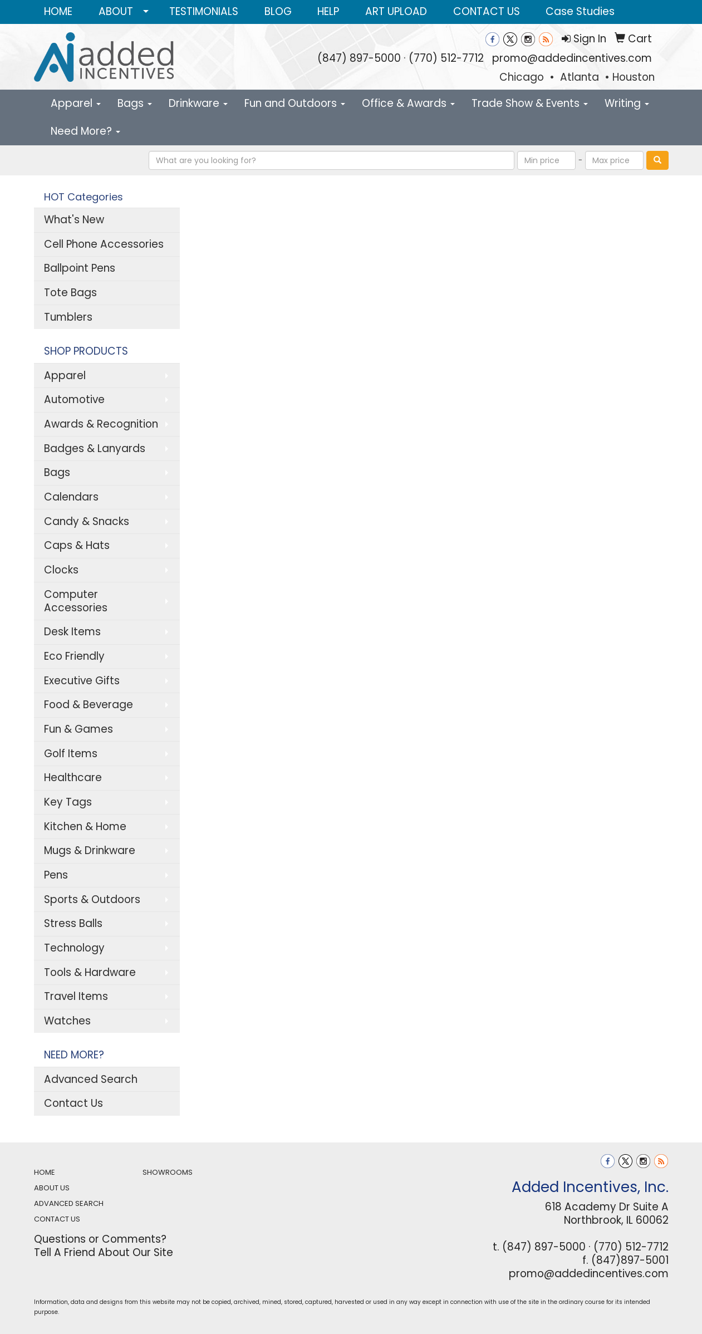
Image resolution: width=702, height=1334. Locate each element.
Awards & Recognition (101, 423)
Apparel (76, 103)
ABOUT (116, 11)
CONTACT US (486, 11)
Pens (56, 874)
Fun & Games (78, 729)
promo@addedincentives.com (572, 58)
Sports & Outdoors (92, 899)
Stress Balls (73, 923)
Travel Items (76, 996)
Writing (627, 103)
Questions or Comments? (100, 1239)
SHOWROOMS (168, 1172)
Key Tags (68, 802)
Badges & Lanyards (94, 448)
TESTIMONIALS (203, 11)
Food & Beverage (88, 704)
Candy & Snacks (86, 521)
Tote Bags (70, 292)
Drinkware (198, 103)
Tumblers (68, 317)
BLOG (278, 11)
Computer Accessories (75, 601)
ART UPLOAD (396, 11)
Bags (134, 103)
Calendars (71, 496)
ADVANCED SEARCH (69, 1203)
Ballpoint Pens (79, 268)
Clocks (61, 569)
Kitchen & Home (85, 826)
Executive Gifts (82, 680)
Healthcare (73, 777)
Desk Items (72, 631)
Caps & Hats (77, 545)
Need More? (85, 131)
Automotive (74, 399)
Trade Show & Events (530, 103)
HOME (58, 11)
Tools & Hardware (90, 972)
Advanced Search (91, 1079)
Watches (67, 1020)
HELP (328, 11)
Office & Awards (408, 103)
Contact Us (73, 1103)
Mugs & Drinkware (89, 850)
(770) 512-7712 (446, 58)
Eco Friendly (74, 656)
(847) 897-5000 (359, 58)
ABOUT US (52, 1188)
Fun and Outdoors (294, 103)
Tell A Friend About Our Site (103, 1252)
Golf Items (70, 753)
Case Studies (580, 11)
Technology (74, 947)
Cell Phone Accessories (104, 244)
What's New (74, 219)
